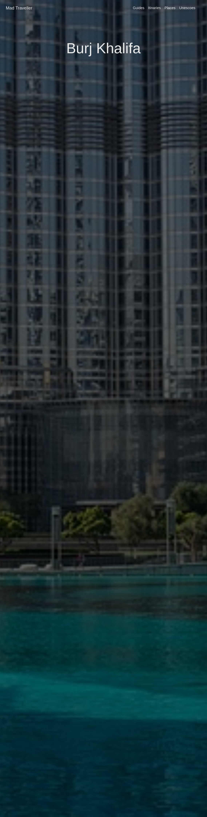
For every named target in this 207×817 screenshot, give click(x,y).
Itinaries (154, 8)
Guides (138, 8)
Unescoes (187, 8)
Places (170, 8)
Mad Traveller (19, 7)
